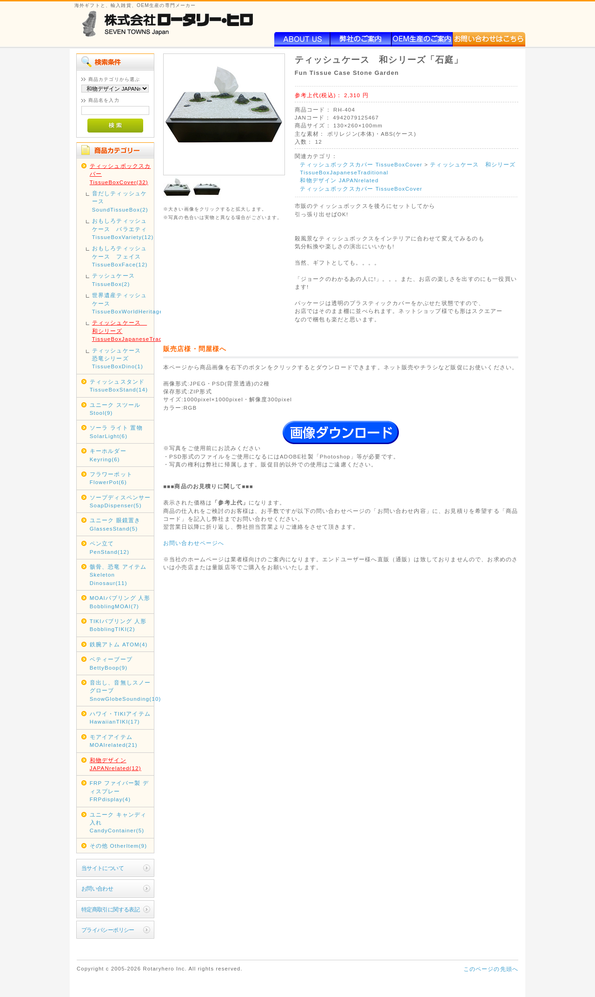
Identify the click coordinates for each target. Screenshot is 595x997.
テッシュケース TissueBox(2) (113, 279)
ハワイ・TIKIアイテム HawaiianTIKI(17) (120, 717)
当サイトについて (102, 868)
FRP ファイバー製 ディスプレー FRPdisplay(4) (119, 791)
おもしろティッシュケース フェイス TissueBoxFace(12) (120, 256)
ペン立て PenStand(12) (109, 547)
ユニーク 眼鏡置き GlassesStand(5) (115, 524)
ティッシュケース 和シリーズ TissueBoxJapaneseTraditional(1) (122, 330)
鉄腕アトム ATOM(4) (119, 644)
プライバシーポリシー (107, 930)
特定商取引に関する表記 (110, 909)
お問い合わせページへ (194, 543)
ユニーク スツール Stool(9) (115, 409)
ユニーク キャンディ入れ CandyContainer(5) (118, 822)
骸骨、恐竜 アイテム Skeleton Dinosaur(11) (118, 575)
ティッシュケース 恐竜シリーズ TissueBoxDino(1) (119, 358)
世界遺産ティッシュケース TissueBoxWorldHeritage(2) (122, 303)
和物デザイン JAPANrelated (339, 180)
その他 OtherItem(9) (118, 846)
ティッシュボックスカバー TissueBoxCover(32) (120, 174)
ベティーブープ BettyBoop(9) (111, 663)
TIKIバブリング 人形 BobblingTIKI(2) (118, 625)
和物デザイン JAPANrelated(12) (115, 764)
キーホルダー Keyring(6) (108, 455)
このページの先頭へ (490, 969)
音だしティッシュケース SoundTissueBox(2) (120, 201)
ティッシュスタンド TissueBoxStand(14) (119, 385)
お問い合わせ (97, 888)
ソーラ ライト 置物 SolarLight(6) (116, 432)
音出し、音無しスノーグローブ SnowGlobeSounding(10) (121, 690)
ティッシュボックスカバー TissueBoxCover (361, 164)
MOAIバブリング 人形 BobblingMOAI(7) (120, 602)
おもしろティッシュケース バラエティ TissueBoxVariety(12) (122, 229)
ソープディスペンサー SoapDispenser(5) (120, 501)
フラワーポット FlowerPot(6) (111, 478)
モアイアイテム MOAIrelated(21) (114, 741)
